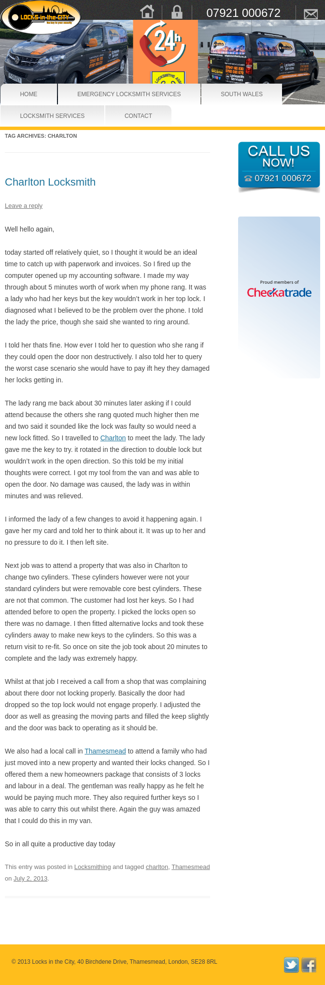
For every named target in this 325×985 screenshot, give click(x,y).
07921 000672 (244, 12)
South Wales (231, 94)
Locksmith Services (36, 116)
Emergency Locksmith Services (103, 94)
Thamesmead (105, 751)
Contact (132, 116)
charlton (157, 866)
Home (24, 94)
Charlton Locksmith (50, 182)
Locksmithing (92, 866)
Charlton (113, 438)
